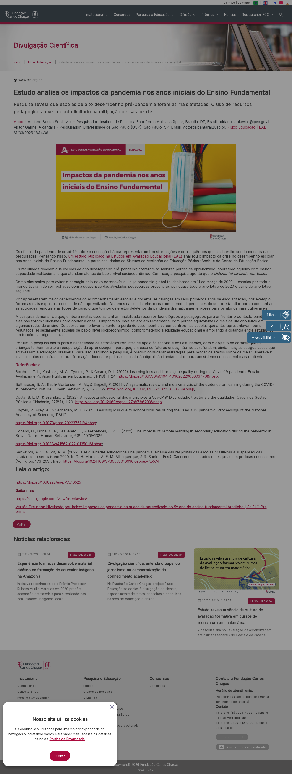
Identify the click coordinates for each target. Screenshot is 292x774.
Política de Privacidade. (67, 739)
